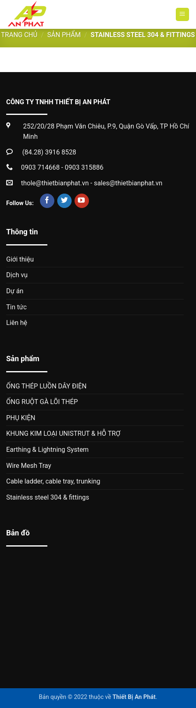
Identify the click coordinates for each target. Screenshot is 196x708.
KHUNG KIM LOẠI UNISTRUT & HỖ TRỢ (63, 433)
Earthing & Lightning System (47, 449)
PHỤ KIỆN (20, 418)
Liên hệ (16, 323)
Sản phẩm (64, 35)
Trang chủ (19, 35)
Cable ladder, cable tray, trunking (53, 481)
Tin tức (16, 307)
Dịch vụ (17, 275)
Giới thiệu (20, 259)
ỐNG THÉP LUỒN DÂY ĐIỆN (46, 386)
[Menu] (182, 14)
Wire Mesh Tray (28, 466)
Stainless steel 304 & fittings (47, 497)
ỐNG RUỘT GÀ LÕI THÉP (42, 402)
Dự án (14, 291)
